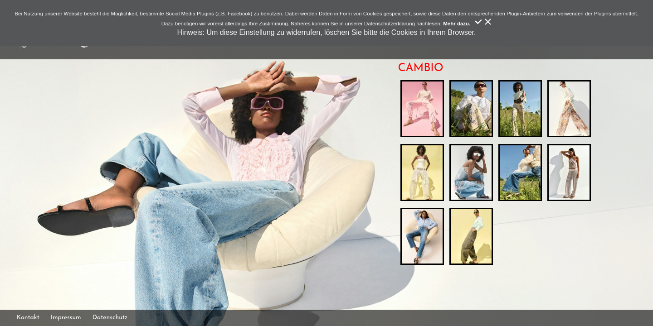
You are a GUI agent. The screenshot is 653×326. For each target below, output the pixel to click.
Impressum (66, 317)
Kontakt (28, 317)
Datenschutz (110, 317)
